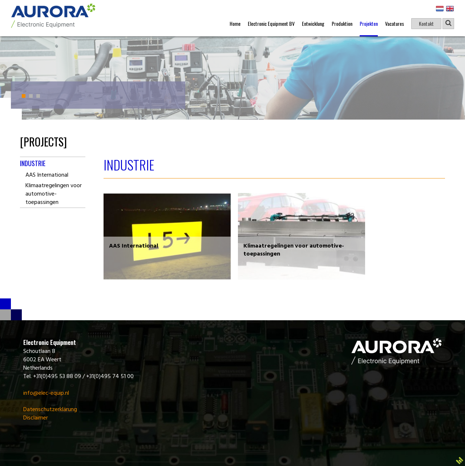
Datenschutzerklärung (50, 409)
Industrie (32, 163)
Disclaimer (35, 418)
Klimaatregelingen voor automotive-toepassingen (53, 194)
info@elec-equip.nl (46, 393)
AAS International (46, 175)
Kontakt (426, 23)
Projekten (369, 23)
